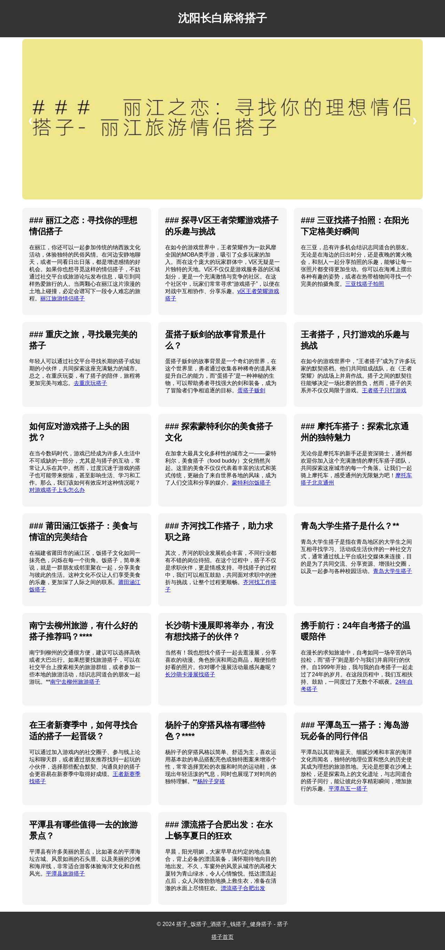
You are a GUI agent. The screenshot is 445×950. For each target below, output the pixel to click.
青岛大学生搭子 (392, 571)
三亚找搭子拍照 (364, 284)
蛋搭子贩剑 (251, 390)
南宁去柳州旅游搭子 (75, 682)
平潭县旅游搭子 (65, 874)
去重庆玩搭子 (90, 383)
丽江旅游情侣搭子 (62, 298)
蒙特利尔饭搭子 (251, 483)
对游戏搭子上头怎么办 (57, 490)
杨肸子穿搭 (211, 781)
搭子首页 (222, 937)
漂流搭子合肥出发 (243, 888)
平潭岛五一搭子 (348, 789)
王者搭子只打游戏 (384, 390)
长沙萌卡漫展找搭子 (190, 674)
